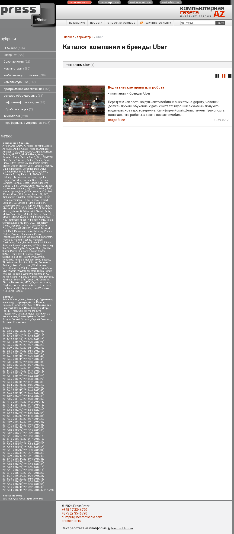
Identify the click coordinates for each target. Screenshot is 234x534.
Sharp (39, 248)
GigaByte (43, 182)
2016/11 (7, 470)
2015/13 (28, 436)
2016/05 (28, 464)
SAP (15, 248)
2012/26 (17, 344)
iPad (49, 191)
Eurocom (7, 174)
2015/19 (7, 441)
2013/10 (17, 367)
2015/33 (28, 450)
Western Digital (36, 271)
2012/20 (38, 339)
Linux (32, 202)
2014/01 (38, 393)
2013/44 (28, 390)
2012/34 (17, 350)
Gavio (35, 180)
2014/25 (28, 410)
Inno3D (16, 288)
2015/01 (28, 427)
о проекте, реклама (121, 22)
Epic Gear (45, 285)
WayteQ (21, 271)
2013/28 (28, 379)
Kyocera (38, 197)
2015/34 (38, 450)
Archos (6, 154)
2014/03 (17, 396)
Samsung (48, 245)
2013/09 (7, 367)
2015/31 (7, 450)
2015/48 (17, 461)
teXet (38, 259)
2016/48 (49, 490)
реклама (38, 498)
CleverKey (22, 163)
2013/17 (7, 373)
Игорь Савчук (19, 310)
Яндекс (17, 285)
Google (23, 185)
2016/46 (28, 490)
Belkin (24, 157)
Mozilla (24, 217)
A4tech (6, 145)
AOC (31, 151)
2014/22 (38, 407)
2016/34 (28, 481)
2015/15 (7, 438)
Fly (14, 177)
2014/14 (7, 404)
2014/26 (38, 410)
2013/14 (17, 370)
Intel (21, 191)
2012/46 (17, 359)
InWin (28, 191)
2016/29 (17, 478)
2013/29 (38, 379)
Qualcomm (8, 242)
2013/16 (38, 370)
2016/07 (7, 467)
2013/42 (7, 390)
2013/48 (28, 393)
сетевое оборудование (23, 95)
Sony (14, 254)
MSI (32, 217)
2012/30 (17, 347)
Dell (36, 168)
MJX (47, 211)
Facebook (26, 174)
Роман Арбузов (27, 316)
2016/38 (28, 484)
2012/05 (7, 330)
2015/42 (38, 456)
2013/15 (28, 370)
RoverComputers (22, 245)
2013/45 (38, 390)
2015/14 (38, 436)
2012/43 (28, 356)
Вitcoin (6, 282)
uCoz (20, 265)
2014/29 (28, 413)
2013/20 (38, 373)
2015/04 (17, 430)
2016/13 (28, 470)
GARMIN (16, 180)
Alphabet (44, 148)
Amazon (7, 151)
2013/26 (7, 379)
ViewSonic (47, 268)
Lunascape (9, 205)
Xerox (6, 276)
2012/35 (28, 350)
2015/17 (28, 438)
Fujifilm (42, 177)
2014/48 (17, 427)
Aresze (35, 285)
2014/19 (7, 407)
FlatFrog (7, 177)
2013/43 (17, 390)
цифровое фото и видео (24, 102)
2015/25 (28, 444)
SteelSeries (9, 256)
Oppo (5, 228)
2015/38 (38, 453)
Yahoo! (33, 276)
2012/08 (38, 330)
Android (23, 151)
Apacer (26, 285)
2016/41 (17, 487)
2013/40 (28, 387)
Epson (43, 171)
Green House (35, 185)
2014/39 (7, 421)
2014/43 (7, 424)
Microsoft (16, 211)
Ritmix (47, 242)
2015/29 (28, 447)
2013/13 (7, 370)
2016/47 (38, 490)
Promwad (37, 239)
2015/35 (7, 453)
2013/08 (38, 364)
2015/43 (7, 458)
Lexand (44, 200)
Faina (6, 299)
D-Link (6, 168)
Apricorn (47, 151)
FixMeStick (39, 174)
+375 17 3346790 (74, 510)
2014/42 (38, 421)
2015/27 (7, 447)
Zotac (17, 279)
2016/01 (28, 461)
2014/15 (17, 404)
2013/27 (17, 379)
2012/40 (38, 353)
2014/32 (17, 416)
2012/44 (38, 356)
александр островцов (15, 302)
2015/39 (7, 456)
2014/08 (28, 398)
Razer (26, 242)
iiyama (14, 191)
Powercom (46, 236)
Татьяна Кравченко (14, 322)
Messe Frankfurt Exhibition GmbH (22, 208)
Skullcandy (23, 251)
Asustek (7, 157)
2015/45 (28, 458)
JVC (46, 194)
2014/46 (38, 424)
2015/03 (7, 430)
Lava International (12, 200)
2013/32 (28, 382)
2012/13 (7, 336)
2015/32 (17, 450)
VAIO (35, 265)
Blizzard (20, 160)
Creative (47, 165)
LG (15, 202)
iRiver (14, 194)
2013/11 (28, 367)
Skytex (41, 251)
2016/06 (38, 464)
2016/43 (38, 487)
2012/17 (7, 339)
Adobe (30, 145)
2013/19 (28, 373)
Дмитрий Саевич (13, 308)
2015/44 (17, 458)
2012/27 (28, 344)
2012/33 (7, 350)
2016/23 (7, 475)
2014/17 (28, 404)
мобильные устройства (25, 75)
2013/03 (28, 362)
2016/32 (7, 481)
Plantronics (27, 234)
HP (27, 188)
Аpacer (30, 279)
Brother (30, 160)
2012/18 (17, 339)
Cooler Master (18, 165)
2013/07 (28, 364)
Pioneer (15, 234)
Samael (14, 299)
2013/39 (17, 387)
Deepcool (16, 168)
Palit (10, 231)
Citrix (13, 163)
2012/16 (38, 336)
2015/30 (38, 447)
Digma (6, 171)
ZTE (23, 279)
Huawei (41, 188)
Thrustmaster (10, 262)
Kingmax (26, 288)
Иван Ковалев (32, 308)
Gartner (26, 180)
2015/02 (38, 427)
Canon (38, 160)
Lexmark (7, 202)
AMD (15, 151)
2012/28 (38, 344)
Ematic (35, 171)
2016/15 (7, 472)
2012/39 (28, 353)
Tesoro (18, 290)
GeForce (44, 180)
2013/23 (17, 376)
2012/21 (7, 342)
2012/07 (28, 330)
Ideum (6, 191)
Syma (41, 256)
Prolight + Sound (22, 239)
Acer (13, 145)
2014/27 (7, 413)
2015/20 (17, 441)
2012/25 (7, 344)
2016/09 (28, 467)
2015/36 (17, 453)
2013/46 (7, 393)
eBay (19, 171)
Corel (30, 165)
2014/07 (17, 398)
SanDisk (7, 248)
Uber (14, 265)
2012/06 (17, 330)
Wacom (12, 271)
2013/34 (7, 384)
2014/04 (28, 396)
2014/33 (28, 416)
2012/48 (38, 359)
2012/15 (28, 336)
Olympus (15, 225)
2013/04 (38, 362)
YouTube (8, 279)
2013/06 (17, 364)
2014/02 (7, 396)
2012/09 (7, 333)
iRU (21, 194)
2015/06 (38, 430)
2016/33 (17, 481)
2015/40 (17, 456)
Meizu (48, 205)
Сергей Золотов (21, 319)
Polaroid (35, 236)
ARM (24, 154)
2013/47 (17, 393)
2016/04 (17, 464)
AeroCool (7, 148)
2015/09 (28, 433)
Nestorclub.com (122, 528)
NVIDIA (24, 222)
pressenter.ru (71, 521)
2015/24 (17, 444)
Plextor (37, 234)
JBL (40, 194)
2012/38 (17, 353)
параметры (85, 37)
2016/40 (7, 487)
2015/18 (38, 438)
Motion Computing (12, 214)
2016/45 (17, 490)
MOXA (15, 217)
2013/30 (7, 382)
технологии (16, 116)
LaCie (47, 197)
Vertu (17, 268)
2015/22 (38, 441)
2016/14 (38, 470)
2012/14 (17, 336)
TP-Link (33, 262)
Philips (6, 234)
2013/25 (38, 376)
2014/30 (38, 413)
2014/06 (7, 398)
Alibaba (34, 148)
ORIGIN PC (24, 228)
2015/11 (7, 436)
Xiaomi (14, 276)
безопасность (17, 61)
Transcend (44, 262)
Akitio (16, 148)
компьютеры (17, 68)
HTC (32, 188)
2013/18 (17, 373)
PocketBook (9, 236)
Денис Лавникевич (39, 305)
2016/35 (38, 481)
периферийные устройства (27, 122)
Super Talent (23, 256)
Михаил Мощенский (29, 313)
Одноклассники (40, 282)
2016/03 (7, 464)
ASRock (32, 154)
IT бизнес (14, 48)
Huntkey (7, 288)
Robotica (7, 245)
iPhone (6, 194)
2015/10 (38, 433)
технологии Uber (80, 65)
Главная (68, 37)
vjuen (22, 299)
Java (34, 194)
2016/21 (28, 472)
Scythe (21, 248)
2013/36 (28, 384)
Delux (43, 168)
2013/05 (7, 364)
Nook (16, 222)
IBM (48, 188)
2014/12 (28, 401)
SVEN (34, 256)
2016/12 (17, 470)
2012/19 (28, 339)
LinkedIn (23, 202)
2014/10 (7, 401)
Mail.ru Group (24, 205)
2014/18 (38, 404)
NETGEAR (8, 290)
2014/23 (7, 410)
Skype (34, 251)
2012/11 (28, 333)
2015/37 (28, 453)
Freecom (31, 177)
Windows (28, 273)
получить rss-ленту (155, 22)
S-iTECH (37, 245)
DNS (13, 171)
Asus (40, 154)
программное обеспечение (27, 89)
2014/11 (17, 401)
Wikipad (7, 273)
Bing (39, 157)
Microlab (47, 208)
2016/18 (17, 472)
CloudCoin (34, 163)
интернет (14, 55)
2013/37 (38, 384)
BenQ (32, 157)
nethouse (14, 219)
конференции (23, 498)
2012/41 (7, 356)
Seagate (30, 248)
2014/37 (28, 418)
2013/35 (17, 384)
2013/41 (38, 387)
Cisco (6, 163)
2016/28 (7, 478)
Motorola (28, 214)
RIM (40, 242)
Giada (33, 182)
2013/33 (38, 382)
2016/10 (38, 467)
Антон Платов (36, 302)
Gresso (48, 185)
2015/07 (7, 433)
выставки (8, 498)
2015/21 (28, 441)
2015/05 (28, 430)
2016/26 (38, 475)
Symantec (8, 259)
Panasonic (20, 231)
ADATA (21, 145)
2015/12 (17, 436)
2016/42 (28, 487)
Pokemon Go (23, 236)
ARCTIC (15, 154)
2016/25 (28, 475)
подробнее (116, 120)
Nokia (42, 219)
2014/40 (17, 421)
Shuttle (47, 248)
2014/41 (28, 421)
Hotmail (21, 188)
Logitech (40, 202)
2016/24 (17, 475)
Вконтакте (17, 282)
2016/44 (7, 490)
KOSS (29, 197)
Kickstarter (9, 197)
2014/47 (7, 427)
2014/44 (17, 424)
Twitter (6, 265)
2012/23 (28, 342)
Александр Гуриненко (39, 299)
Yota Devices (45, 276)
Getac (26, 182)
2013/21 (7, 376)
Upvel (28, 265)
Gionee (6, 185)
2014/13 (38, 401)
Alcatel (25, 148)
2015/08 (17, 433)
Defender (27, 168)
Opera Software (38, 225)
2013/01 (7, 362)
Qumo (19, 242)
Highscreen (9, 188)
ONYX (25, 225)
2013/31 (17, 382)
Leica (27, 200)
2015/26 (38, 444)
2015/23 (7, 444)
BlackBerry (9, 160)
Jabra (27, 194)
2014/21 (28, 407)
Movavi (6, 217)
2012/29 (7, 347)
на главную (77, 22)
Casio (47, 160)
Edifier (27, 171)
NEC (5, 219)
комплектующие (20, 82)
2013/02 (17, 362)
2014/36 (17, 418)
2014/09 (38, 398)
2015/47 (7, 461)
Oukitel (36, 228)
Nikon (23, 219)
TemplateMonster (24, 259)
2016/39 (38, 484)
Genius (17, 182)
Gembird (7, 182)
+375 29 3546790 (74, 513)
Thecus (46, 259)
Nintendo (33, 219)
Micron (6, 211)
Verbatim (8, 268)
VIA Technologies (30, 268)
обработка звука (18, 109)
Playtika (7, 285)
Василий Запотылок (15, 305)
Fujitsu (6, 180)
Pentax (48, 231)
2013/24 (28, 376)
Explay (16, 174)
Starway (38, 254)
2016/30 (28, 478)
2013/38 (7, 387)
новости (96, 22)
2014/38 (38, 418)
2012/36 (38, 350)
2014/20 (17, 407)
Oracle (13, 228)
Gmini (15, 185)
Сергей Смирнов (41, 319)
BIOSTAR (48, 157)
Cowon (38, 165)
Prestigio (7, 239)
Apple (38, 151)
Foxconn (21, 177)
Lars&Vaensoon (41, 288)
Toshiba (23, 262)
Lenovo (34, 200)
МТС (27, 282)
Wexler (49, 271)
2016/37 (17, 484)
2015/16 (17, 438)
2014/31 (7, 416)
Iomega (37, 191)
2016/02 (38, 461)
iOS (44, 191)
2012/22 (17, 342)
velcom (43, 265)
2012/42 (17, 356)
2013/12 (38, 367)
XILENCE (24, 276)
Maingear (38, 205)
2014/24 (17, 410)
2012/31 (28, 347)
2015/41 (28, 456)
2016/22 (38, 472)
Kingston (21, 197)
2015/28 (17, 447)
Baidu (16, 157)
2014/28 (17, 413)
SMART (7, 254)
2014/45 (28, 424)
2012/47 (28, 359)
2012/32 (38, 347)
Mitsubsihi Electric (33, 211)
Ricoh (34, 242)
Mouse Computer (43, 214)
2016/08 (17, 467)
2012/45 (7, 359)
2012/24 (38, 342)
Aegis (48, 145)
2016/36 (7, 484)
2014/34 (38, 416)
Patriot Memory (35, 231)
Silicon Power (10, 251)
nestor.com (79, 2)
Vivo (5, 271)
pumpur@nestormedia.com (82, 517)
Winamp (17, 273)
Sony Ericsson (25, 254)
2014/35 (7, 418)
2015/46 (38, 458)
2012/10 (17, 333)
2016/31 (38, 478)
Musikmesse (42, 217)
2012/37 (7, 353)
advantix (39, 145)
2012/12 (38, 333)
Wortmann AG (41, 273)
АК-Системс (42, 279)
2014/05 (38, 396)
